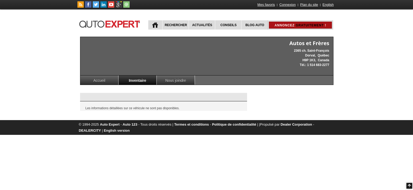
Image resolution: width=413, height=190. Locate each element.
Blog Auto (254, 25)
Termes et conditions (191, 124)
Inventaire (137, 80)
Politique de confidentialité (234, 124)
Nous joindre (175, 80)
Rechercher (176, 25)
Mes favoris (266, 5)
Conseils (228, 25)
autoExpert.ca (110, 23)
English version (117, 130)
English (328, 5)
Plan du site (309, 5)
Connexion (287, 5)
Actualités (202, 25)
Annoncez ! (300, 25)
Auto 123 (130, 124)
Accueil (99, 80)
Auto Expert (110, 124)
